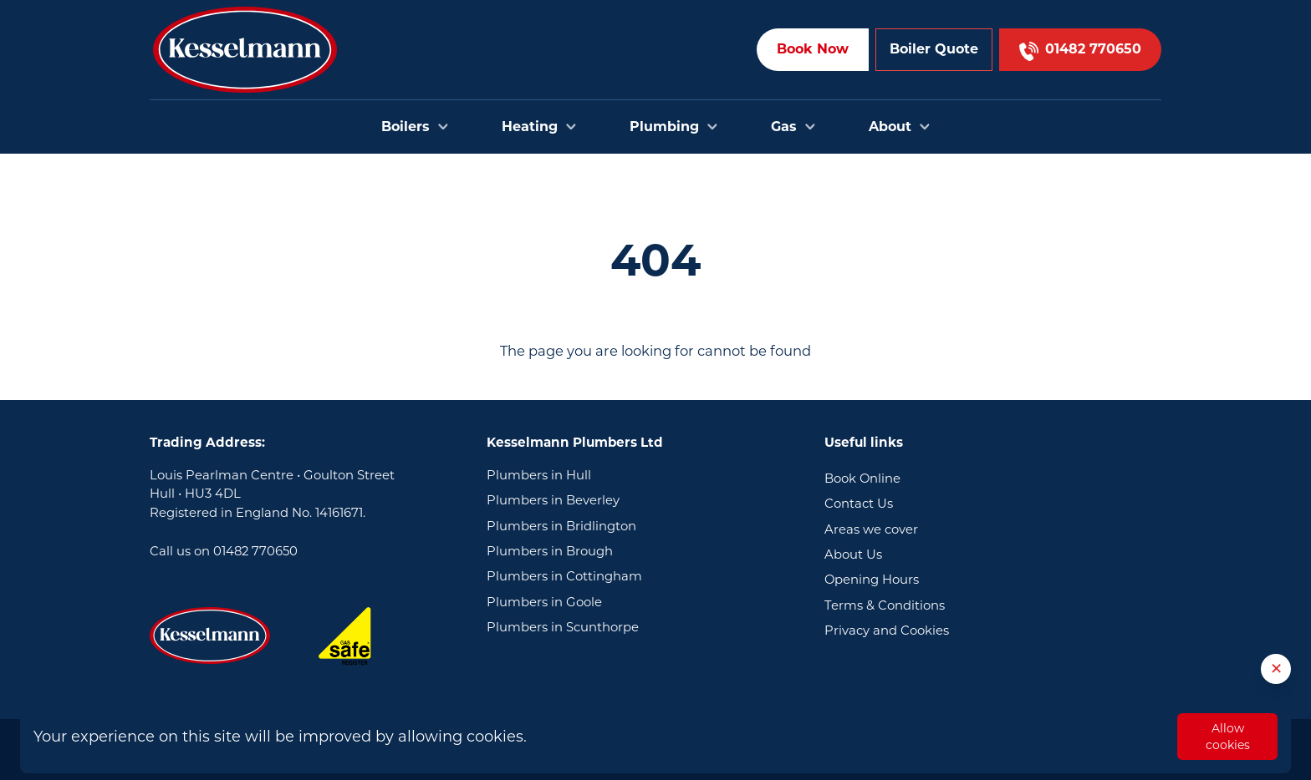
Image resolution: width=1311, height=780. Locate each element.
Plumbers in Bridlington (561, 526)
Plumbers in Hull (539, 475)
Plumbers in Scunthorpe (563, 627)
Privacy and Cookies (886, 630)
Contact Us (858, 503)
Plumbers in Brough (550, 551)
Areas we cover (871, 529)
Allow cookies (1228, 736)
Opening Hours (871, 579)
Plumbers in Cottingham (564, 576)
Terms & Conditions (884, 605)
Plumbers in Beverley (553, 500)
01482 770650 (255, 551)
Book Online (862, 478)
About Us (853, 554)
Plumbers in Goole (544, 602)
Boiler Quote (934, 49)
